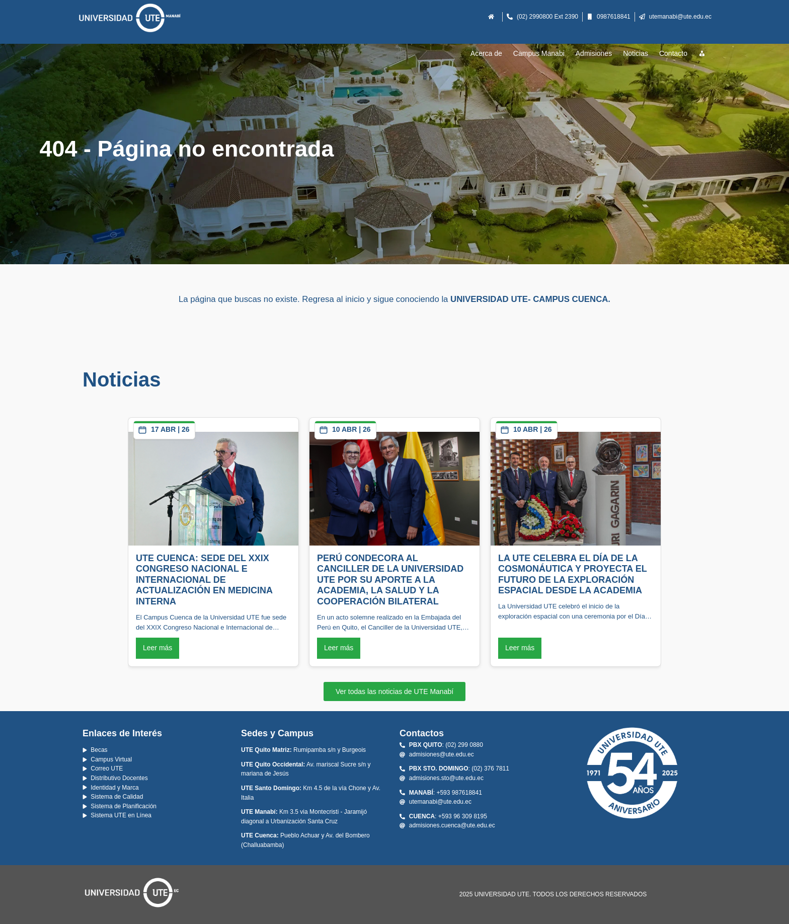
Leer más (157, 648)
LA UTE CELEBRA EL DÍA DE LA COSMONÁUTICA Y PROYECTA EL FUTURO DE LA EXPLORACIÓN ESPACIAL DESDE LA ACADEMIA (572, 574)
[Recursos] (702, 54)
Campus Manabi (539, 53)
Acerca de (486, 53)
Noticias (635, 53)
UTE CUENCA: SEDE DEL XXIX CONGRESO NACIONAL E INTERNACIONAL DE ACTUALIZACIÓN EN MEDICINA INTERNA (204, 579)
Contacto (673, 53)
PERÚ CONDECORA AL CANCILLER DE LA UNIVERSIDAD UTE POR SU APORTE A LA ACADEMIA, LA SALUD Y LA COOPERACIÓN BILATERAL (390, 579)
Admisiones (594, 53)
